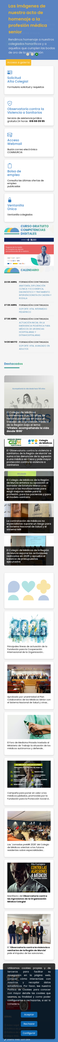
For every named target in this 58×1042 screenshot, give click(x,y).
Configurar (29, 1033)
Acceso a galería (18, 62)
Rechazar (29, 1024)
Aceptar (29, 1014)
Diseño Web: (17, 1039)
